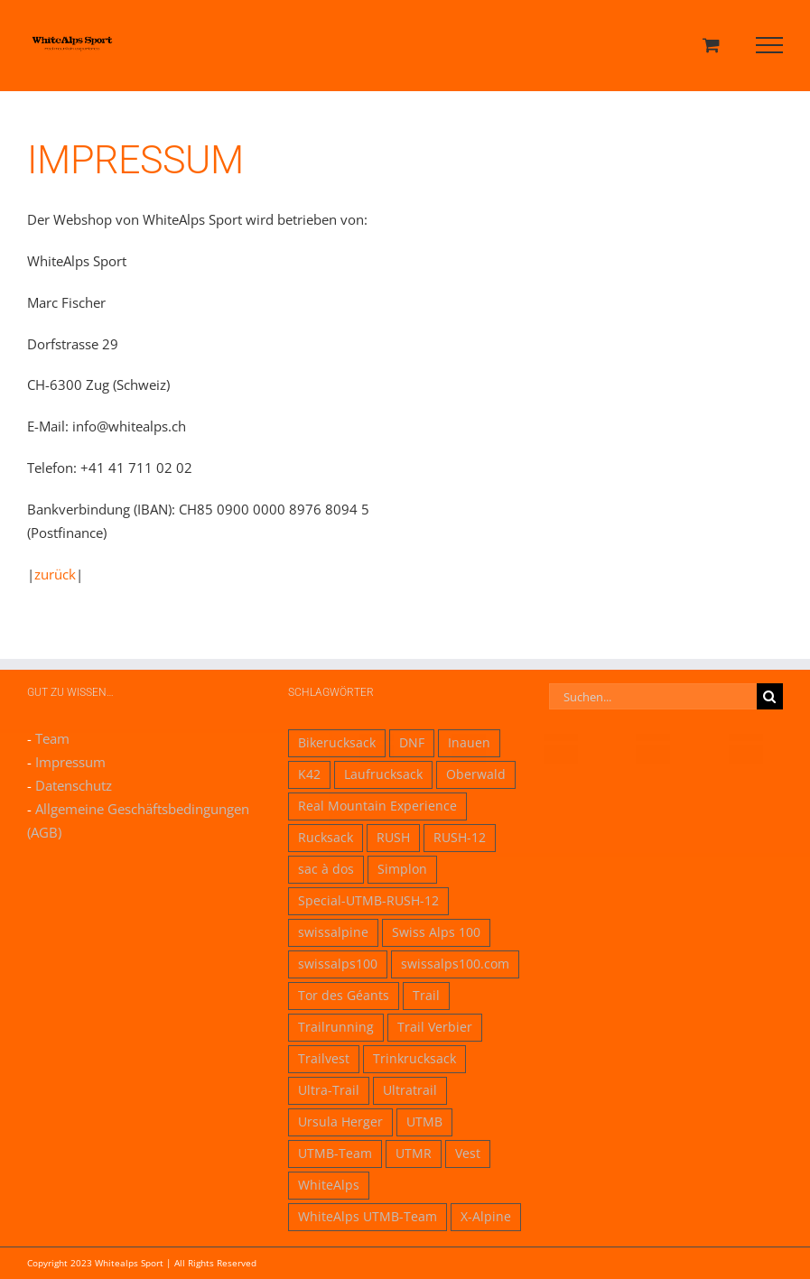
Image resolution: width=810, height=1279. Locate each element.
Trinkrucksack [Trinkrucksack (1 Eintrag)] (414, 1059)
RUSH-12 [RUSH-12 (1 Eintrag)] (459, 837)
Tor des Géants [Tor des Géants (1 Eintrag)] (343, 995)
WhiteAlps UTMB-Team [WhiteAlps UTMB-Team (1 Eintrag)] (367, 1217)
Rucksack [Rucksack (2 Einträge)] (325, 837)
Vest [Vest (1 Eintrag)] (467, 1153)
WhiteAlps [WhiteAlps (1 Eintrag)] (328, 1185)
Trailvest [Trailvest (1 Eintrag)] (323, 1059)
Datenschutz (73, 785)
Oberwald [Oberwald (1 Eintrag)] (476, 774)
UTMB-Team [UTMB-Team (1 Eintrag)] (335, 1153)
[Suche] (770, 696)
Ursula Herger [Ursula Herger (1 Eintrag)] (340, 1122)
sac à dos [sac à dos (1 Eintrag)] (326, 869)
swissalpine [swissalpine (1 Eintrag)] (333, 932)
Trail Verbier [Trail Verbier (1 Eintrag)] (434, 1027)
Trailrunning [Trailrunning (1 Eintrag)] (336, 1027)
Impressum (70, 762)
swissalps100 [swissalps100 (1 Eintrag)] (337, 964)
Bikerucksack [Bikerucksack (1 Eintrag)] (337, 743)
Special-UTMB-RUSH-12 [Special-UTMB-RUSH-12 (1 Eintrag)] (368, 901)
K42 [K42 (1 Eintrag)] (309, 774)
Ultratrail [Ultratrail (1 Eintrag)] (410, 1090)
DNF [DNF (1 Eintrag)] (411, 743)
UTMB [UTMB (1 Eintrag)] (424, 1122)
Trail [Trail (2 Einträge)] (426, 995)
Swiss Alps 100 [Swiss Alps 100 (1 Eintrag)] (436, 932)
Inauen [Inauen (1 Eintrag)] (469, 743)
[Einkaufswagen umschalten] (711, 44)
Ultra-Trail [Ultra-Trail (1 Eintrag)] (328, 1090)
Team (52, 738)
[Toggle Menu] (769, 45)
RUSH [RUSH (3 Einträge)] (393, 837)
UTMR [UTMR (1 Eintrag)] (414, 1153)
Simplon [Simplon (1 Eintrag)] (402, 869)
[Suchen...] (653, 696)
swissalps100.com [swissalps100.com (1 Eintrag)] (455, 964)
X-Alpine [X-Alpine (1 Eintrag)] (486, 1217)
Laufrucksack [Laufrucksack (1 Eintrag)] (383, 774)
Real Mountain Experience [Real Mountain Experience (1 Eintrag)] (377, 806)
